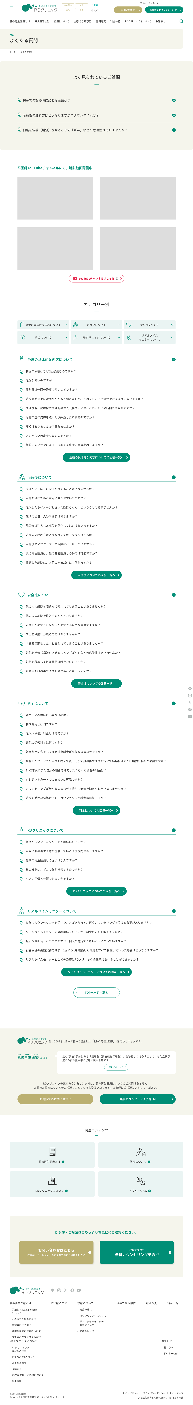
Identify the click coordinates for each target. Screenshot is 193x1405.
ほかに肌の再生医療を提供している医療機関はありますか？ (64, 851)
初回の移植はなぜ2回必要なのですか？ (51, 371)
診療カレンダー (88, 1331)
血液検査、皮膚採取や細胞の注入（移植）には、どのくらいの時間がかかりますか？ (80, 408)
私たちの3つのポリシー (24, 1357)
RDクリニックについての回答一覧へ (96, 891)
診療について (61, 21)
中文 (93, 10)
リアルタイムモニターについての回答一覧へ (96, 972)
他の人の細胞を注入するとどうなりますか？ (54, 616)
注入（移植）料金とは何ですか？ (47, 733)
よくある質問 (19, 1363)
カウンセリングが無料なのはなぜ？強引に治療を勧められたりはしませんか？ (76, 789)
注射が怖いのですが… (40, 380)
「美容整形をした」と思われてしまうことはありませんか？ (64, 643)
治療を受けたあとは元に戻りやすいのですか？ (56, 498)
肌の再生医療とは (20, 21)
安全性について (149, 325)
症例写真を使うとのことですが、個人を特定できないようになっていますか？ (76, 941)
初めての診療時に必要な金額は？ (47, 715)
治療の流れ (86, 1309)
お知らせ (161, 21)
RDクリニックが (28, 1349)
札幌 (81, 10)
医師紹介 (16, 1369)
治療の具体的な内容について (43, 325)
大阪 (68, 10)
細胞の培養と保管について (26, 1331)
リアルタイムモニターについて (150, 337)
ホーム (12, 52)
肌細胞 (26, 1311)
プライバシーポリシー (154, 1393)
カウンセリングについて (93, 1315)
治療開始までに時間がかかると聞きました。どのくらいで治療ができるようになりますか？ (85, 399)
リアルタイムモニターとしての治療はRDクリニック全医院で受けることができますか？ (82, 959)
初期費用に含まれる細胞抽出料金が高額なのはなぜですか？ (64, 752)
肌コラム (168, 1347)
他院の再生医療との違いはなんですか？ (52, 860)
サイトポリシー (131, 1393)
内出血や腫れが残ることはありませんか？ (53, 634)
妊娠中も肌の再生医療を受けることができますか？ (59, 671)
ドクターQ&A (171, 1353)
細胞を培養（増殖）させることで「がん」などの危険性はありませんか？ (73, 653)
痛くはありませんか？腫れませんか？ (50, 426)
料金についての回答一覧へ (96, 810)
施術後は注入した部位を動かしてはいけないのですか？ (62, 526)
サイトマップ (176, 1393)
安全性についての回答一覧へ (96, 683)
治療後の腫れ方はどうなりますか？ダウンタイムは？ (60, 535)
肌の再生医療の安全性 (24, 1319)
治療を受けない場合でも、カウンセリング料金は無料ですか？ (66, 798)
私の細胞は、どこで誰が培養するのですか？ (54, 869)
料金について (43, 337)
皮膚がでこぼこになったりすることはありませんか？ (60, 489)
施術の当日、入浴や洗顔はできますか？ (52, 516)
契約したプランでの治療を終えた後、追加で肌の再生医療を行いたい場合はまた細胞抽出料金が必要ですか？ (96, 761)
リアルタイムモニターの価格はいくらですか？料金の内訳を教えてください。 (76, 932)
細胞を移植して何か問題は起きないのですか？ (56, 662)
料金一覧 (115, 21)
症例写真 (101, 21)
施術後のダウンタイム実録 (26, 1337)
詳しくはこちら (116, 1067)
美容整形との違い (21, 1325)
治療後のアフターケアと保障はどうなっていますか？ (60, 544)
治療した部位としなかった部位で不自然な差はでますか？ (63, 625)
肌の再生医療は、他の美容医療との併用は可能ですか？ (62, 553)
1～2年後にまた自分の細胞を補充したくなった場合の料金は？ (66, 770)
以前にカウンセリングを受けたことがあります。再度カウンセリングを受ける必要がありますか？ (89, 923)
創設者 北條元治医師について (28, 1375)
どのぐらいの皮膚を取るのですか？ (49, 436)
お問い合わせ (128, 9)
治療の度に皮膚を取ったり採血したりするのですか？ (60, 417)
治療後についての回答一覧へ (96, 575)
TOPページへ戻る (96, 992)
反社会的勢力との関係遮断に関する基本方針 (160, 1397)
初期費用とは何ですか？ (41, 724)
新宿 (81, 5)
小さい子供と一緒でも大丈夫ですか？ (50, 879)
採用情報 (16, 1381)
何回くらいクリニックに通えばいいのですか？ (56, 842)
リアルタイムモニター (93, 1323)
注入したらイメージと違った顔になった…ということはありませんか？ (72, 507)
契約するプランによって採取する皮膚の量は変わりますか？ (64, 445)
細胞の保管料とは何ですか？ (44, 742)
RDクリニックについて (138, 21)
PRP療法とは (42, 21)
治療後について (96, 325)
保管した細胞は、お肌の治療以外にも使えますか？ (59, 562)
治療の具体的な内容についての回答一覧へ (96, 457)
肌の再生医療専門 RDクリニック (34, 1397)
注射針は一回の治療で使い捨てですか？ (52, 389)
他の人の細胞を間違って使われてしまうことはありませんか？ (66, 606)
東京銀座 (68, 5)
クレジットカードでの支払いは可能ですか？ (54, 779)
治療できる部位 (82, 21)
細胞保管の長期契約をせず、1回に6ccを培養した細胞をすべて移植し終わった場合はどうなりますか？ (92, 950)
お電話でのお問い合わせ (55, 1099)
